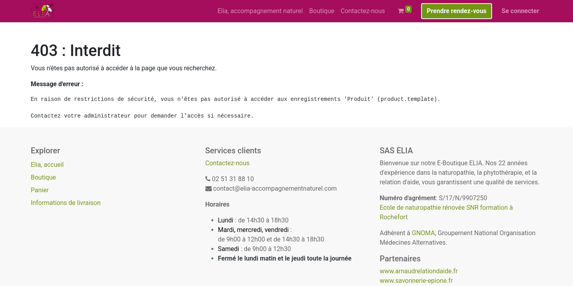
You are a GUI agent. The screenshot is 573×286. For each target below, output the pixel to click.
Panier (40, 190)
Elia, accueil (47, 164)
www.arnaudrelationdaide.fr (419, 271)
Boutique (43, 177)
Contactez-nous (227, 163)
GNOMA (423, 233)
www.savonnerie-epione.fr (416, 280)
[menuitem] (260, 11)
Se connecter (520, 11)
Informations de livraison (66, 203)
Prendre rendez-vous (457, 11)
